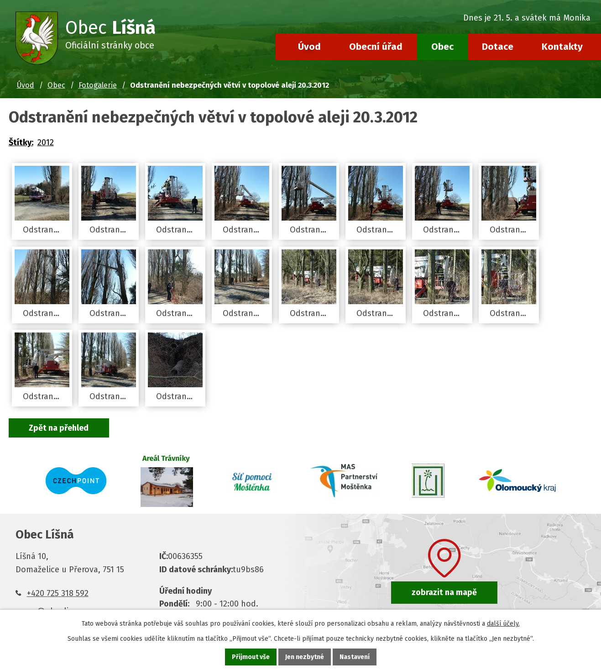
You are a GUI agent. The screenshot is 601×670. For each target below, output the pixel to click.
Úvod (309, 46)
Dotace (497, 46)
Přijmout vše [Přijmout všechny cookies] (251, 657)
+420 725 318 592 (58, 593)
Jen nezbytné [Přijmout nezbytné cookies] (304, 657)
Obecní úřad (375, 46)
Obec (442, 46)
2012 (45, 142)
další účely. (503, 624)
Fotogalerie (97, 85)
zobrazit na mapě (444, 592)
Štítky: (21, 142)
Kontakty (562, 46)
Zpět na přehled (59, 428)
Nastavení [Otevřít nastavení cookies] (355, 657)
